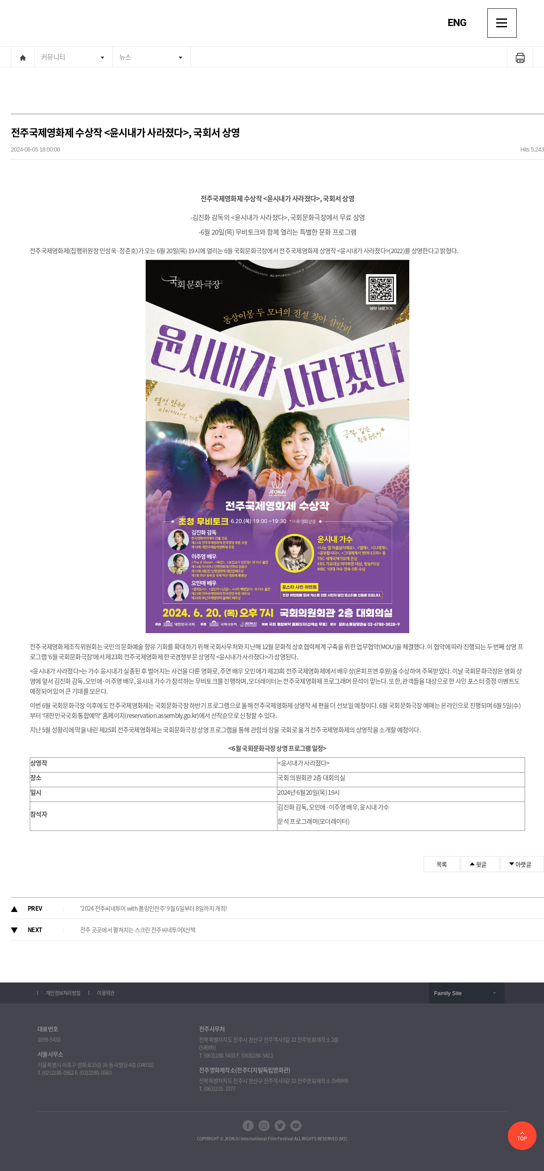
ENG (457, 23)
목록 (442, 864)
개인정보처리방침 (63, 993)
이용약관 (105, 993)
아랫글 (523, 864)
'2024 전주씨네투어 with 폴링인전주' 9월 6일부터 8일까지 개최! (153, 908)
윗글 (481, 864)
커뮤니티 (53, 57)
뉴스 (125, 57)
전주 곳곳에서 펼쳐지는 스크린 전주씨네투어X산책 (138, 929)
